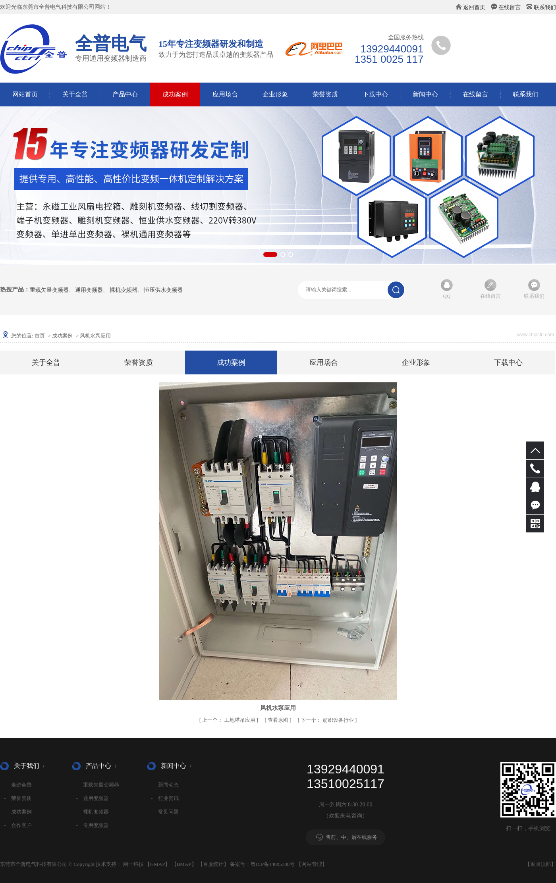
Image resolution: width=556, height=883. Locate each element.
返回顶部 (540, 864)
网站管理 (311, 864)
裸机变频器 (123, 290)
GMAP (157, 864)
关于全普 (75, 94)
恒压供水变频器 (163, 290)
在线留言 (509, 7)
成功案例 (175, 94)
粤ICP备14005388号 (273, 864)
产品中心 (125, 94)
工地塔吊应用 (229, 720)
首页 (40, 336)
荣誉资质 (325, 94)
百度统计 (213, 864)
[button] (270, 254)
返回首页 (474, 7)
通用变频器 (89, 290)
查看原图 (279, 720)
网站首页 (25, 94)
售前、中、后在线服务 (351, 837)
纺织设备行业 (328, 720)
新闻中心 (425, 94)
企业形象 (275, 94)
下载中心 (375, 94)
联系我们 (545, 7)
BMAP (184, 864)
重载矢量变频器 (49, 290)
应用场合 (225, 94)
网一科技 (133, 864)
